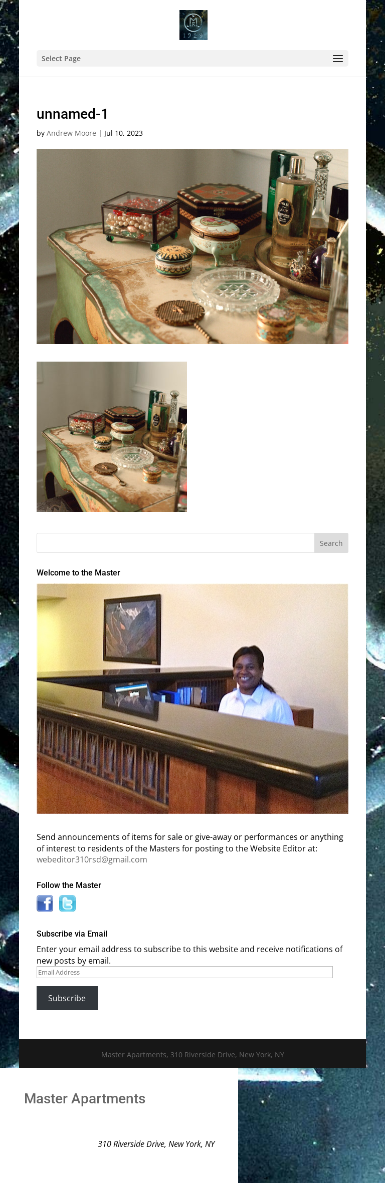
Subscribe (67, 998)
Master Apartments (84, 1098)
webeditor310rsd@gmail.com (92, 859)
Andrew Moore (71, 133)
